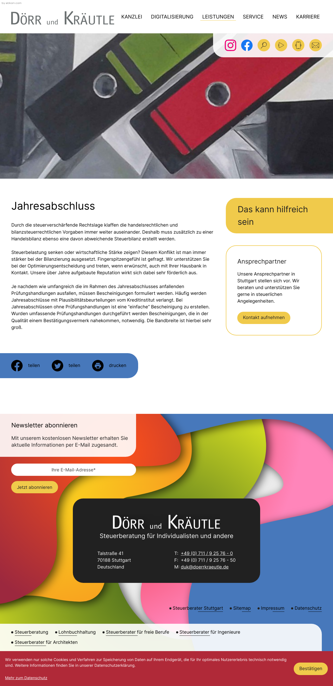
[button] (298, 45)
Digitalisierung (172, 17)
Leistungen (218, 17)
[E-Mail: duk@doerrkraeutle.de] (315, 45)
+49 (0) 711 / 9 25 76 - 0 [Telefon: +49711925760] (207, 554)
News (279, 17)
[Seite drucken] (109, 365)
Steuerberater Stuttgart (198, 608)
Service (253, 17)
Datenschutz (308, 608)
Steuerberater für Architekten (46, 642)
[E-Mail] (73, 470)
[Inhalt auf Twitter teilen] (66, 365)
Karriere (308, 17)
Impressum (272, 608)
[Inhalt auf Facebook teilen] (25, 365)
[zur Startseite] (62, 18)
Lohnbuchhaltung (77, 632)
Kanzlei (131, 17)
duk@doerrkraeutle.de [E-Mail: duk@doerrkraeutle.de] (205, 567)
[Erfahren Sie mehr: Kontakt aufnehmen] (263, 318)
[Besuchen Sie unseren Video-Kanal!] (281, 45)
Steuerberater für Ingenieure (210, 632)
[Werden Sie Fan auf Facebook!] (247, 45)
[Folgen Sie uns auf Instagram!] (230, 45)
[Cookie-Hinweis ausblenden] (311, 669)
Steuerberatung (31, 632)
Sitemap (242, 608)
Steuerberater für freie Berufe (137, 632)
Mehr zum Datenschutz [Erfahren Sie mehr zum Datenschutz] (26, 678)
